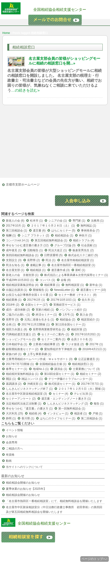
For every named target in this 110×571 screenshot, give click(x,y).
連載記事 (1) (38, 265)
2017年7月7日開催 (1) (20, 364)
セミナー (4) (60, 393)
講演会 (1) (60, 369)
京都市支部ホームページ (23, 184)
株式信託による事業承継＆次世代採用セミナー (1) (76, 275)
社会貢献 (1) (89, 245)
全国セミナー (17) (36, 304)
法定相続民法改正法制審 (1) (23, 403)
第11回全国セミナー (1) (70, 324)
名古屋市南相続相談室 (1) (77, 260)
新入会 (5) (86, 314)
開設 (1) (11, 379)
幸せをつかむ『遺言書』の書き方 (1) (29, 408)
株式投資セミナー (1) (61, 383)
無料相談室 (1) (74, 285)
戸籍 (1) (97, 413)
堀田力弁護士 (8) (16, 329)
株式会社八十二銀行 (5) (83, 255)
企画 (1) (11, 324)
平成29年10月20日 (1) (20, 280)
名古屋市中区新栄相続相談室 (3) (26, 393)
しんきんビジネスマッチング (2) (67, 403)
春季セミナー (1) (16, 369)
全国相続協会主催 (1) (52, 364)
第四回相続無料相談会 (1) (22, 255)
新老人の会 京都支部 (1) (22, 275)
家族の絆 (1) (13, 354)
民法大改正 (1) (57, 250)
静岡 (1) (11, 418)
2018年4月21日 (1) (94, 349)
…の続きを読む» (25, 90)
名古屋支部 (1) (15, 270)
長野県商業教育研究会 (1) (49, 329)
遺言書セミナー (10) (93, 290)
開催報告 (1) (40, 290)
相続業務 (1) (13, 299)
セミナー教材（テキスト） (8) (77, 294)
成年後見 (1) (13, 250)
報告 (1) (99, 403)
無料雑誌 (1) (88, 225)
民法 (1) (50, 260)
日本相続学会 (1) (16, 344)
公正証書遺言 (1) (88, 359)
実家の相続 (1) (45, 309)
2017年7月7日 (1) (92, 383)
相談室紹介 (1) (90, 319)
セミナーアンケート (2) (21, 398)
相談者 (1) (80, 413)
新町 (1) (80, 270)
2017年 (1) (96, 344)
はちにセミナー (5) (63, 230)
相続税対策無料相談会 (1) (22, 374)
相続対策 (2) (79, 329)
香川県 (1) (27, 418)
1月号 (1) (68, 314)
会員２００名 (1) (81, 339)
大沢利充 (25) (14, 413)
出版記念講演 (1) (16, 290)
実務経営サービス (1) (66, 304)
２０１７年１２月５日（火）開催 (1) (81, 388)
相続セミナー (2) (90, 374)
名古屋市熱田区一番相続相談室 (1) (73, 265)
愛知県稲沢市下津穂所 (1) (60, 349)
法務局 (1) (97, 220)
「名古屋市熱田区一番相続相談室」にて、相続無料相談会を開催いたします (54, 501)
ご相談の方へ (14, 448)
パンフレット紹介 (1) (73, 309)
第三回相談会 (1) (16, 230)
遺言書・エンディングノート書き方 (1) (66, 398)
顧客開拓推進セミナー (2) (22, 349)
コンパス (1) (47, 280)
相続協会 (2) (67, 319)
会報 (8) (66, 280)
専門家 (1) (78, 220)
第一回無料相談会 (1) (71, 408)
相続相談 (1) (38, 270)
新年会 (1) (95, 285)
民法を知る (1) (15, 265)
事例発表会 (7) (90, 230)
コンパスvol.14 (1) (17, 240)
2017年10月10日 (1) (63, 299)
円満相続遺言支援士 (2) (21, 334)
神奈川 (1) (85, 235)
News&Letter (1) (64, 290)
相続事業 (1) (52, 285)
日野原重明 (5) (53, 255)
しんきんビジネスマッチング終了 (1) (29, 388)
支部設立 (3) (13, 260)
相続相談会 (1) (64, 235)
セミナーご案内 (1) (53, 339)
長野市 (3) (12, 319)
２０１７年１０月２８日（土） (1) (53, 225)
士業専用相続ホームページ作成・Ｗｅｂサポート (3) (39, 359)
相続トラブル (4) (83, 240)
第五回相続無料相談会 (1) (51, 240)
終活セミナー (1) (46, 314)
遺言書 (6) (39, 230)
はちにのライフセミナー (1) (57, 418)
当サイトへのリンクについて (24, 467)
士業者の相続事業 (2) (46, 344)
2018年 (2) (12, 304)
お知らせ (11, 436)
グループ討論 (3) (65, 245)
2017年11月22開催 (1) (35, 324)
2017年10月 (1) (15, 225)
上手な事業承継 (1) (39, 354)
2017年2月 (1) (36, 299)
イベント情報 (14, 430)
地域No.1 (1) (41, 369)
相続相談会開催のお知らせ (23, 482)
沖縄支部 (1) (35, 383)
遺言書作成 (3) (60, 270)
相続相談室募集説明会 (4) (22, 285)
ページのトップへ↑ (94, 559)
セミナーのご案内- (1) (55, 334)
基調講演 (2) (13, 383)
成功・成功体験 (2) (18, 309)
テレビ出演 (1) (83, 393)
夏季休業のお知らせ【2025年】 (26, 488)
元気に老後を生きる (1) (39, 319)
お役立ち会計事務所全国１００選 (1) (29, 294)
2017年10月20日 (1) (87, 334)
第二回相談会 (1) (91, 418)
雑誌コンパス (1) (32, 379)
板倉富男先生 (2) (83, 250)
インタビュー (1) (57, 413)
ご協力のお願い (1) (18, 314)
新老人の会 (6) (15, 220)
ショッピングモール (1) (21, 339)
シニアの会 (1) (57, 220)
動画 (9, 460)
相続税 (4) (35, 413)
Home (6, 33)
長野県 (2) (33, 260)
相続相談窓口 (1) (82, 364)
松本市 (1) (36, 220)
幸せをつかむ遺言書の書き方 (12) (27, 245)
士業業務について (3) (86, 369)
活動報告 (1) (35, 250)
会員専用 (11, 442)
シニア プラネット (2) (35, 235)
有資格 (10, 454)
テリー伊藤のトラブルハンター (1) (70, 379)
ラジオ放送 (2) (74, 344)
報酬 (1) (11, 235)
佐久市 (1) (88, 299)
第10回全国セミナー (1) (59, 374)
